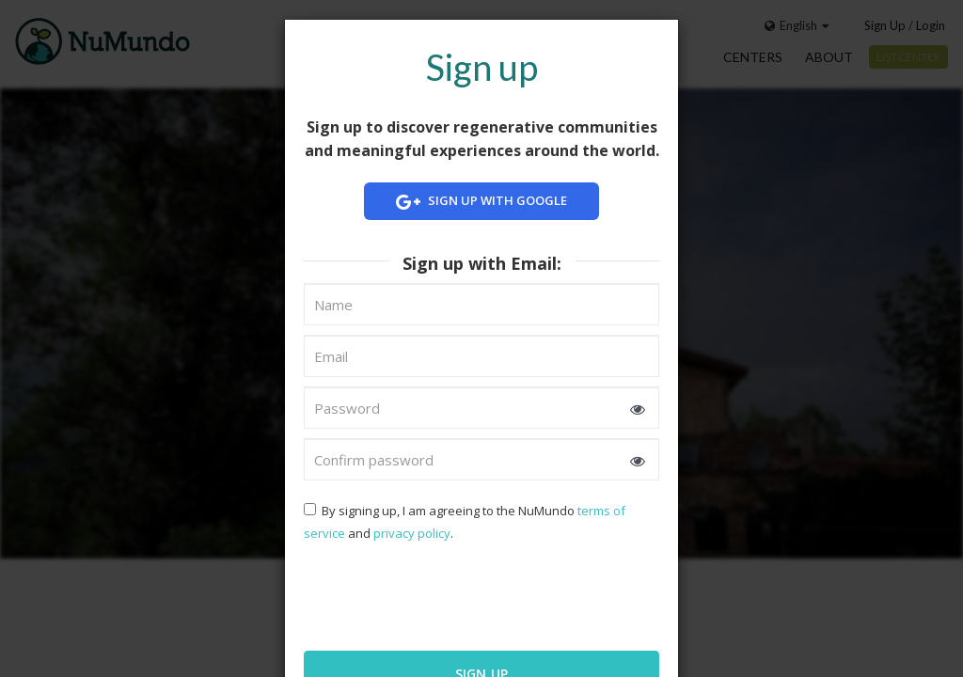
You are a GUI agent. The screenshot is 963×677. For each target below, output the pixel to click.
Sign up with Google (481, 202)
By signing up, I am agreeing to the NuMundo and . (464, 521)
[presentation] (425, 594)
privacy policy (411, 533)
